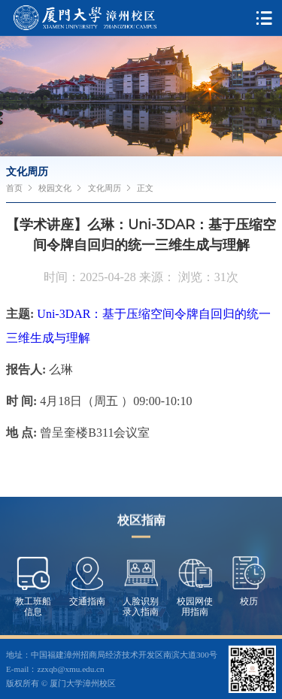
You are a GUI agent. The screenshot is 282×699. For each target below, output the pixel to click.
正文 (145, 187)
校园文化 (54, 187)
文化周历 (104, 187)
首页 (14, 187)
